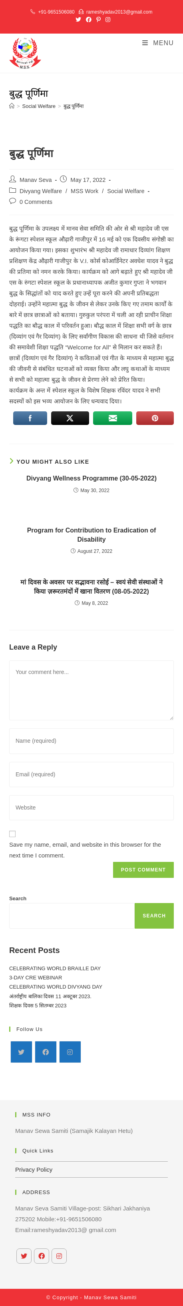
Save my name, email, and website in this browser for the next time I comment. (85, 850)
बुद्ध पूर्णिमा (74, 106)
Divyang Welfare (41, 191)
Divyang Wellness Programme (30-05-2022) (91, 478)
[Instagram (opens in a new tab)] (106, 19)
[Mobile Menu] (158, 43)
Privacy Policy (33, 1169)
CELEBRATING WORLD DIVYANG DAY (55, 987)
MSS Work (84, 191)
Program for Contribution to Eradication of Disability (91, 534)
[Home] (11, 106)
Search (17, 898)
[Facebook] (46, 1052)
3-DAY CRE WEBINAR (35, 978)
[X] (21, 1052)
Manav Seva (36, 180)
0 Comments (36, 202)
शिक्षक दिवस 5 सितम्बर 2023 (38, 1006)
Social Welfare (125, 191)
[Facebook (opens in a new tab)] (89, 19)
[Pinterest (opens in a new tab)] (98, 19)
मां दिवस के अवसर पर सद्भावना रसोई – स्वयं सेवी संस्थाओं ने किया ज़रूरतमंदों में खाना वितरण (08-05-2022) (91, 586)
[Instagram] (70, 1052)
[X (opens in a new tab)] (78, 19)
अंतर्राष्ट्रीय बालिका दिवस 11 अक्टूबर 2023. (50, 996)
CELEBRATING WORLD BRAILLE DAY (55, 968)
